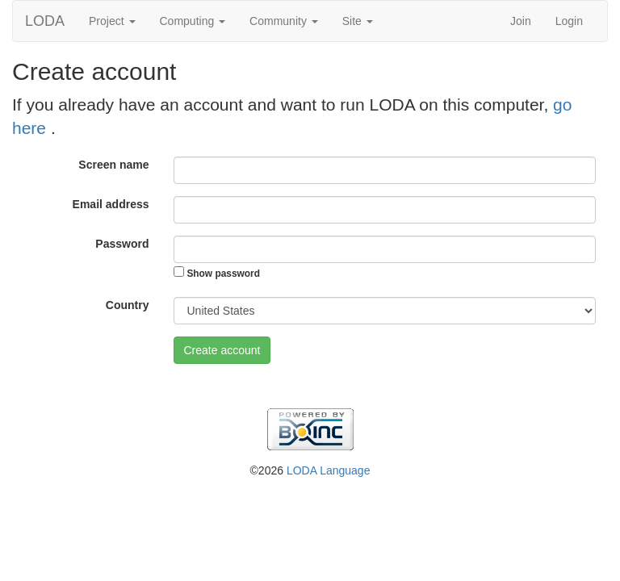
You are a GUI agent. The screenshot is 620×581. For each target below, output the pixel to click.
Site (357, 21)
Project (112, 21)
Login (569, 21)
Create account (222, 350)
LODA (45, 21)
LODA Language (329, 470)
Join (520, 21)
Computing (193, 21)
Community (283, 21)
